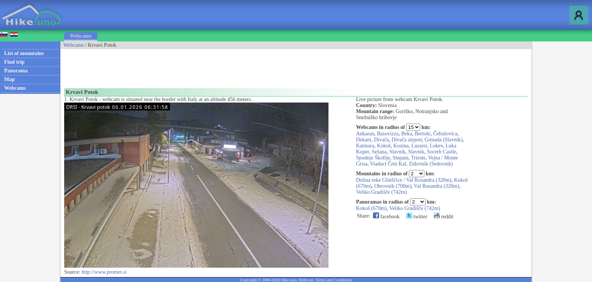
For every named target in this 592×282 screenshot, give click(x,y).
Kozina (401, 146)
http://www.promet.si (104, 272)
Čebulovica (445, 133)
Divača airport (407, 140)
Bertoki (423, 133)
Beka (406, 133)
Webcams (81, 36)
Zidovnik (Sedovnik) (431, 164)
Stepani (401, 158)
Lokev (436, 146)
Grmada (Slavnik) (444, 140)
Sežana (379, 152)
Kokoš (384, 146)
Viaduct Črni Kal (388, 164)
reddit (443, 216)
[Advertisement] (197, 66)
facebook (386, 216)
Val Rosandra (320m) (436, 186)
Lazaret (419, 146)
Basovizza (388, 133)
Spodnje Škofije (373, 158)
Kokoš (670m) (371, 208)
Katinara (365, 146)
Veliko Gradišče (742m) (381, 192)
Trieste (418, 158)
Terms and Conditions (333, 279)
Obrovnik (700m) (392, 186)
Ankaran (365, 133)
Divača (381, 140)
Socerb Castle (441, 152)
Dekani (363, 140)
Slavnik (397, 152)
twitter (416, 216)
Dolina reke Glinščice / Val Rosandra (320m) (403, 180)
